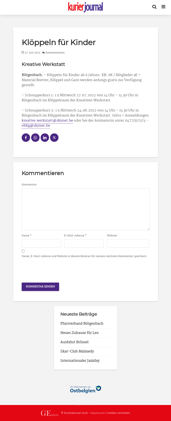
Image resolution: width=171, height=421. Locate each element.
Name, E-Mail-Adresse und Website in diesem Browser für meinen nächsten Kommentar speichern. (84, 256)
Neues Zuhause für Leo (79, 333)
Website (112, 236)
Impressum (97, 413)
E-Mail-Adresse (75, 236)
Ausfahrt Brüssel (74, 342)
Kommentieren (55, 53)
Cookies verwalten (118, 413)
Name (27, 236)
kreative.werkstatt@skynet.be (47, 120)
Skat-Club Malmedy (77, 351)
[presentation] (54, 269)
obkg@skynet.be (36, 126)
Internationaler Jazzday (79, 361)
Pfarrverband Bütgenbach (81, 324)
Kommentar (29, 185)
